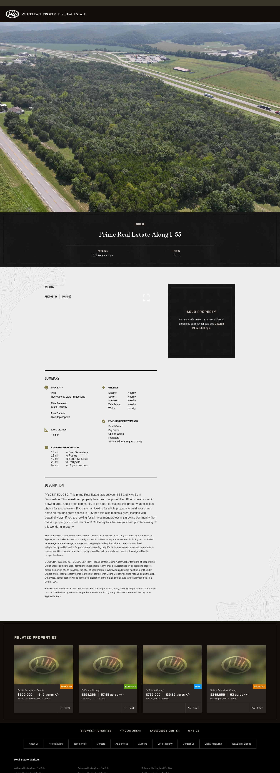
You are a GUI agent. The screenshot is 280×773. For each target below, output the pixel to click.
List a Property (165, 743)
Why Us (193, 730)
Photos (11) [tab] (51, 296)
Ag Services (122, 743)
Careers (101, 743)
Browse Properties (96, 730)
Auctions (142, 743)
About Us (33, 743)
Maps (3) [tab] (66, 296)
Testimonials (80, 743)
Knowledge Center (165, 730)
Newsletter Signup (241, 743)
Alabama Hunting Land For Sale (29, 768)
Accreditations (56, 743)
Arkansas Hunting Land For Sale (93, 768)
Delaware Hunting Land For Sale (156, 768)
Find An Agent (131, 730)
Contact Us (188, 743)
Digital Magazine (213, 743)
